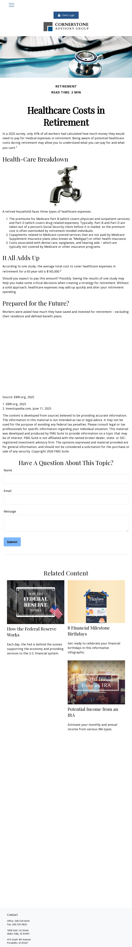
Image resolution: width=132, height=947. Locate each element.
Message (10, 511)
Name (8, 470)
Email (7, 491)
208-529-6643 (22, 920)
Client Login (66, 15)
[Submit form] (12, 541)
